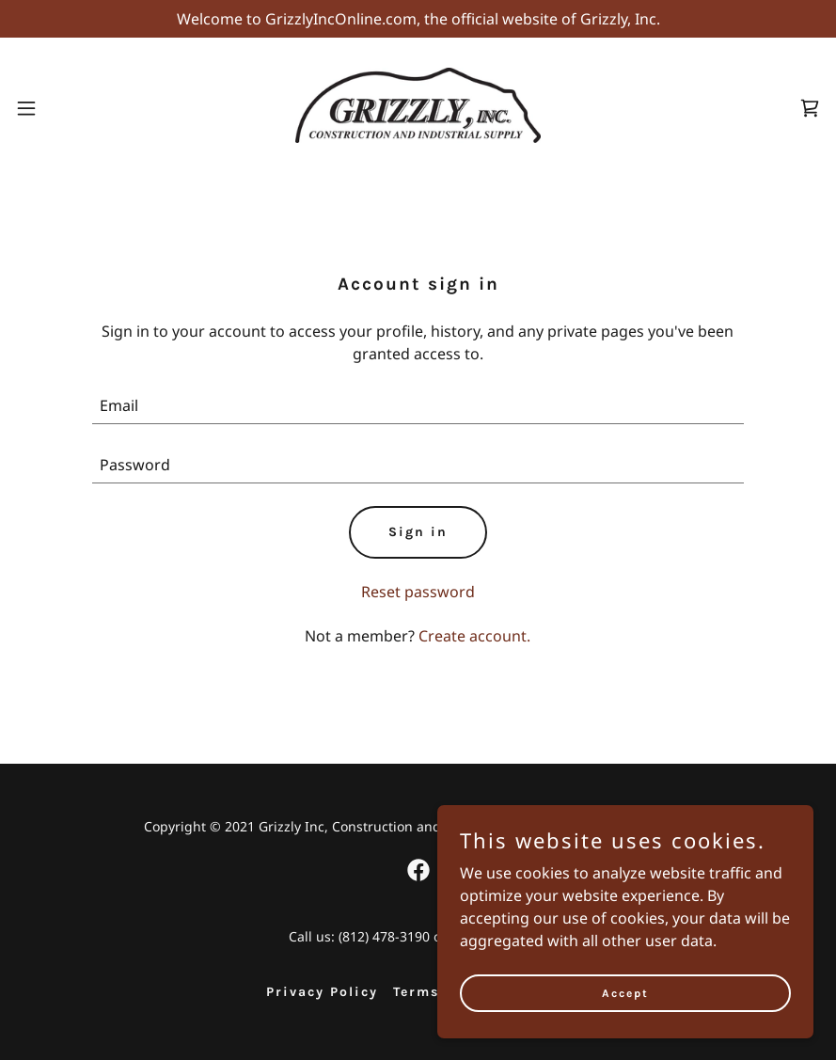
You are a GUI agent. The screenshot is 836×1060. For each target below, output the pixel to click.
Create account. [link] (474, 635)
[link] (418, 137)
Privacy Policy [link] (322, 992)
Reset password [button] (418, 591)
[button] (28, 108)
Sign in (418, 532)
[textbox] (418, 406)
